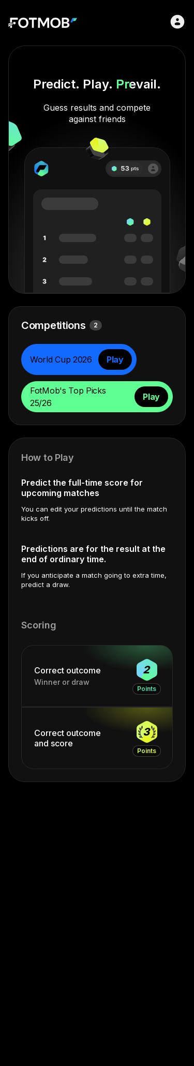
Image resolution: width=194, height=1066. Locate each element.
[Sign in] (177, 21)
